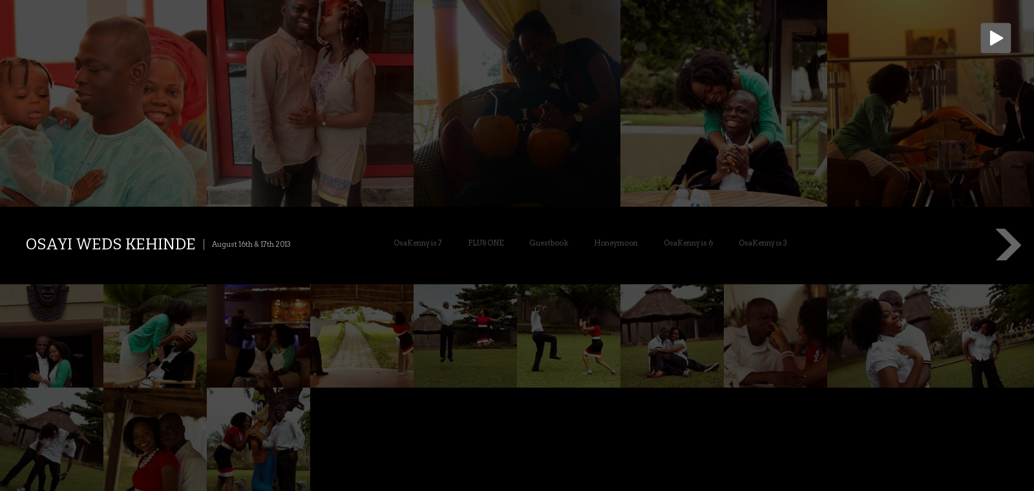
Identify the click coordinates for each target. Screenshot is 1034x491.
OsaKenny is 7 (418, 242)
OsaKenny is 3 (763, 242)
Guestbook (548, 242)
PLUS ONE (485, 242)
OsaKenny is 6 (688, 242)
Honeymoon (616, 242)
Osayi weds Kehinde (111, 244)
